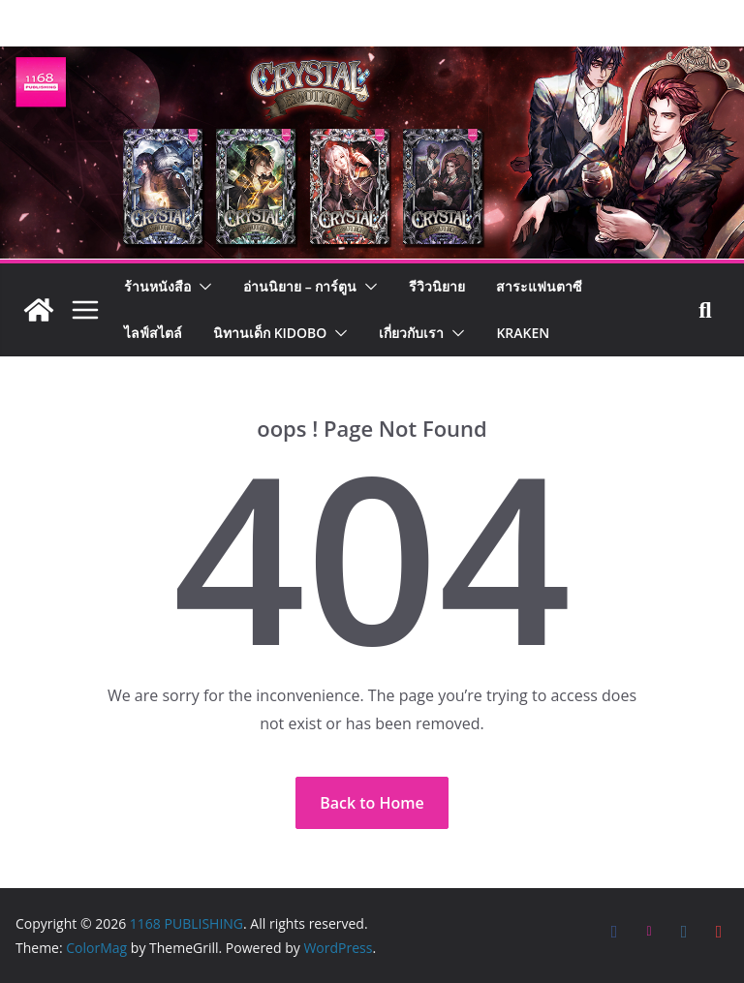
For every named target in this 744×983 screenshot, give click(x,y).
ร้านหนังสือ (157, 286)
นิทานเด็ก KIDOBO (269, 332)
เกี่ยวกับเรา (411, 332)
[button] (201, 286)
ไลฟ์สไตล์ (153, 332)
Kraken (522, 332)
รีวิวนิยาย (437, 286)
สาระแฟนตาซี (539, 286)
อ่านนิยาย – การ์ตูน (299, 286)
